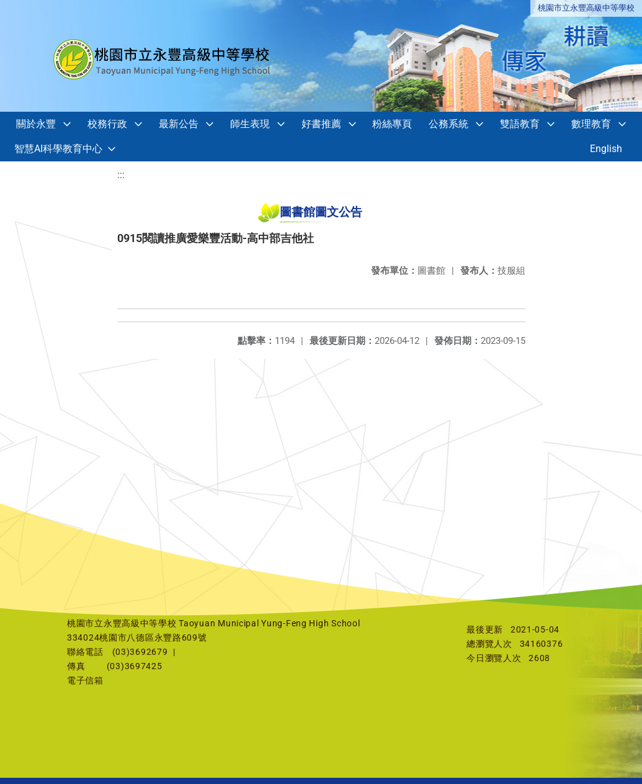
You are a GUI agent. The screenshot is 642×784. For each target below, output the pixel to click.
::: (121, 175)
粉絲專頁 (392, 124)
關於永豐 (36, 124)
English (606, 149)
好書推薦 (321, 124)
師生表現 (250, 124)
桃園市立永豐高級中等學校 (586, 7)
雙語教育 (520, 124)
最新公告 (178, 124)
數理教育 (591, 124)
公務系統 (448, 124)
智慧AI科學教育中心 (58, 149)
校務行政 (107, 124)
